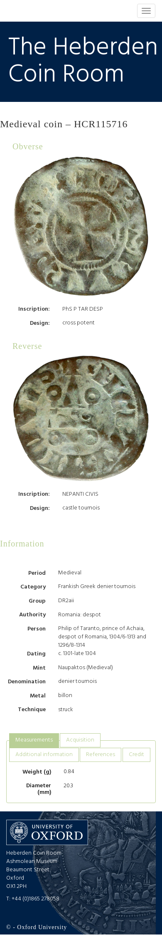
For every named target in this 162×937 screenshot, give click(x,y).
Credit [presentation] (136, 754)
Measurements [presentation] (34, 740)
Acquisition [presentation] (80, 740)
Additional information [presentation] (44, 754)
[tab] (34, 740)
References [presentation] (100, 754)
